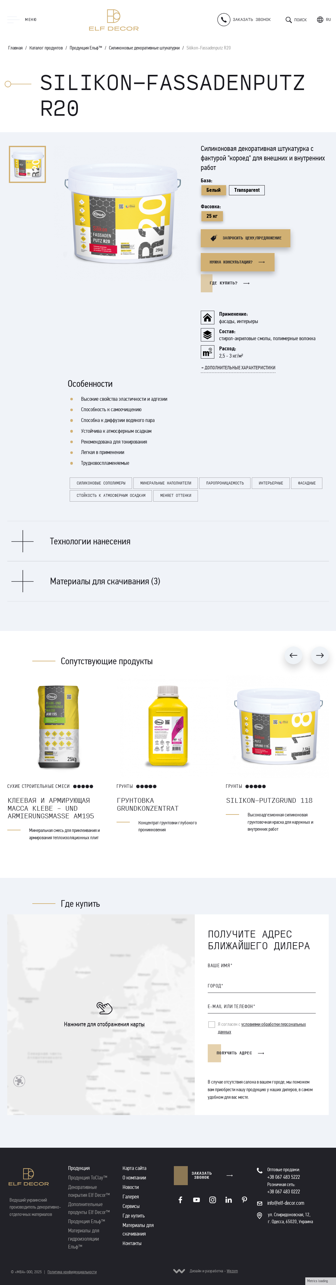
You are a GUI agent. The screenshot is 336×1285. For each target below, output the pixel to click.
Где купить (134, 1215)
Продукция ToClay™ (87, 1177)
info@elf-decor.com (285, 1203)
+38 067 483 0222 (283, 1191)
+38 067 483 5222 (283, 1177)
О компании (134, 1177)
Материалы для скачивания (138, 1229)
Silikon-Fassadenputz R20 (209, 48)
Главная (15, 48)
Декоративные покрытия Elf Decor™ (89, 1191)
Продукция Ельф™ (86, 48)
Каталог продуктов (46, 48)
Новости (131, 1187)
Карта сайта (134, 1168)
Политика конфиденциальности (72, 1272)
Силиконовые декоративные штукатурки (144, 48)
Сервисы (131, 1206)
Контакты (132, 1243)
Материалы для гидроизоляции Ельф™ (83, 1238)
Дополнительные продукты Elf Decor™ (89, 1208)
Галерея (131, 1196)
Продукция (79, 1168)
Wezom (232, 1271)
